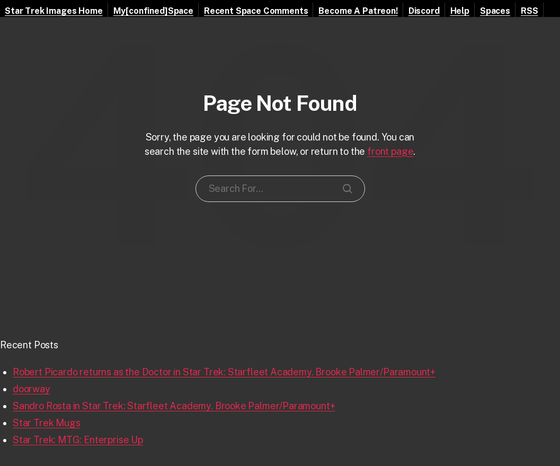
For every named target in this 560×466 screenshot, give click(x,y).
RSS (529, 11)
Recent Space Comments (256, 11)
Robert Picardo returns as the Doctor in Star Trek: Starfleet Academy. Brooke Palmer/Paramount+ (224, 371)
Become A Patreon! (357, 11)
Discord (424, 11)
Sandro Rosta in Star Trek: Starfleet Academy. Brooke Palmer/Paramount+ (174, 405)
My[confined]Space (153, 11)
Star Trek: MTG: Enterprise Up (78, 439)
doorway (31, 388)
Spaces (495, 11)
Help (459, 11)
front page (390, 151)
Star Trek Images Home (54, 11)
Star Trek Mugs (46, 422)
